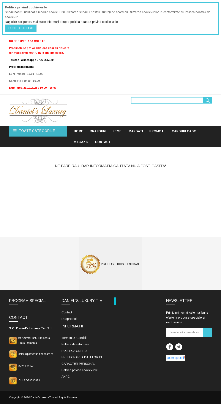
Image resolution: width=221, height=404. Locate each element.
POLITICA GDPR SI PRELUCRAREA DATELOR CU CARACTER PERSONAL (82, 357)
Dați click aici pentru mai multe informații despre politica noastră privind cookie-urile (61, 22)
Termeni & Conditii (74, 338)
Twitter (178, 346)
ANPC (66, 376)
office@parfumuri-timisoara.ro (35, 353)
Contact (67, 312)
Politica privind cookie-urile (80, 370)
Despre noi (69, 319)
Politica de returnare (75, 344)
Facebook (169, 346)
